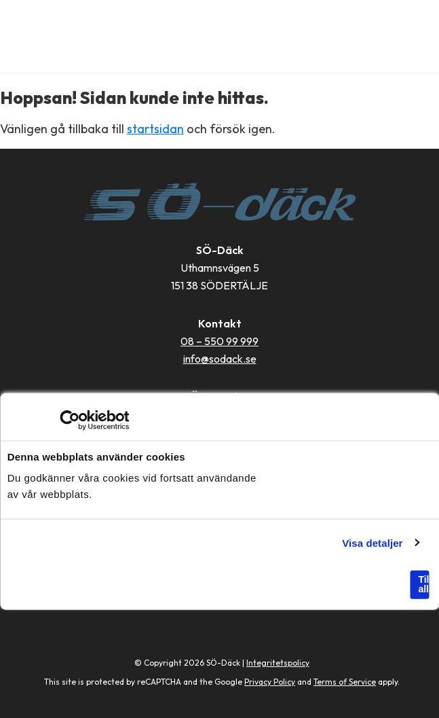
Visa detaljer (372, 542)
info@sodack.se (219, 358)
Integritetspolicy (277, 663)
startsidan (155, 129)
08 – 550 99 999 (219, 341)
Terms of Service (344, 682)
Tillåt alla (423, 584)
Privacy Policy (269, 682)
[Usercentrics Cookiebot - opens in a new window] (69, 420)
